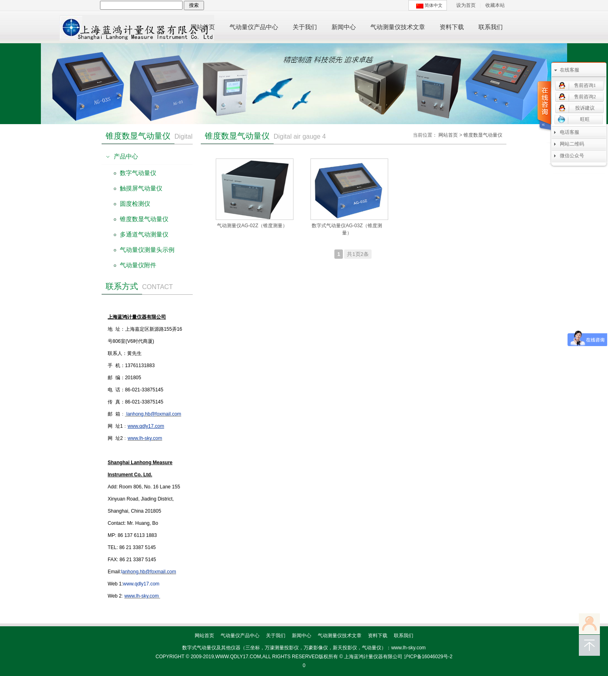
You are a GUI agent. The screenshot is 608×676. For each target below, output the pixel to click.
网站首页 (448, 135)
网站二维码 (572, 144)
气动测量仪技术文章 (339, 635)
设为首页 (466, 5)
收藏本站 (495, 5)
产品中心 (126, 156)
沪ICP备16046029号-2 (428, 656)
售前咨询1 (585, 85)
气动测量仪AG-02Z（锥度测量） (252, 225)
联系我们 (403, 635)
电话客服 (569, 132)
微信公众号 (572, 155)
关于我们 (275, 635)
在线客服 (569, 70)
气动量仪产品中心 (240, 635)
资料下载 (377, 635)
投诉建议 (585, 108)
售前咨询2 (585, 96)
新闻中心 (301, 635)
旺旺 (585, 119)
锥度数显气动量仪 (482, 135)
